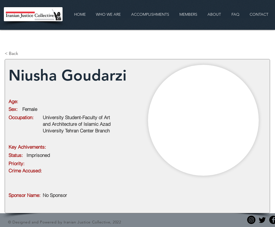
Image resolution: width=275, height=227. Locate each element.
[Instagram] (251, 220)
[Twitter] (262, 220)
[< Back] (23, 53)
